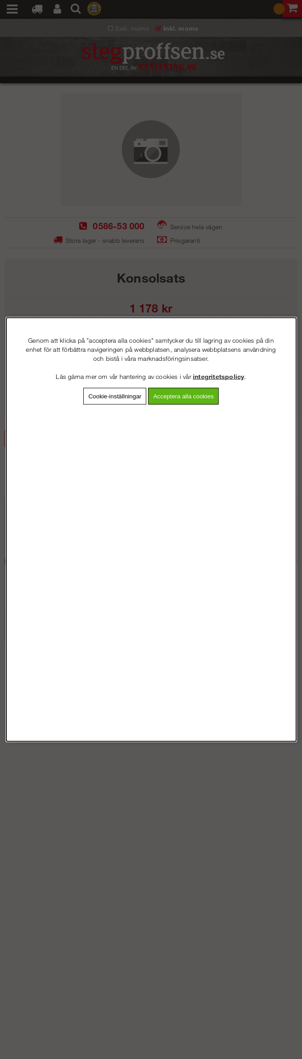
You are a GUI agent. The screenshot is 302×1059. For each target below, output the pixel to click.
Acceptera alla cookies (183, 396)
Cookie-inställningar (114, 396)
